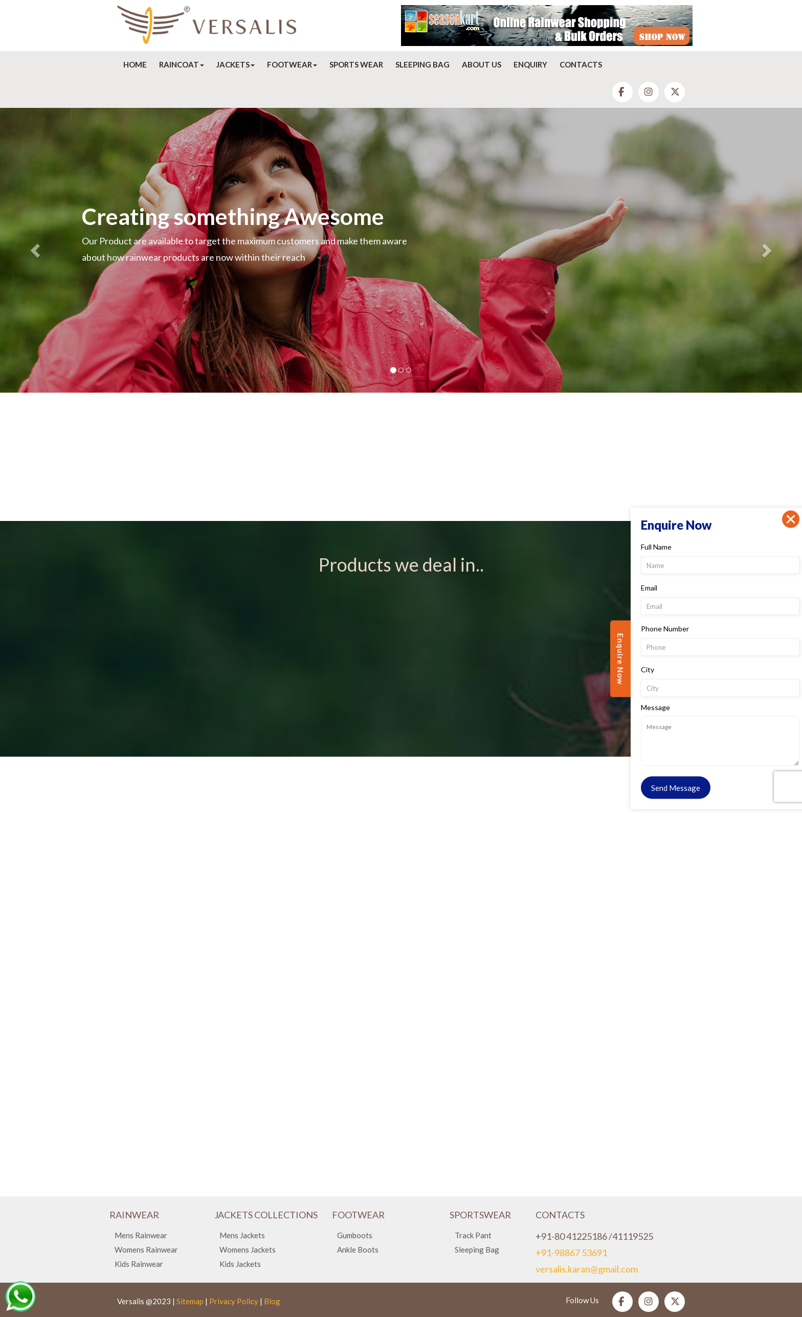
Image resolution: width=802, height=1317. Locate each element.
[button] (36, 250)
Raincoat (181, 64)
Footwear (292, 64)
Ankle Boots (357, 1249)
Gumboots (354, 1235)
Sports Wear (356, 64)
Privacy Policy (233, 1301)
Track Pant (473, 1235)
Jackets (235, 64)
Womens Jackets (247, 1249)
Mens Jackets (242, 1235)
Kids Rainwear (139, 1263)
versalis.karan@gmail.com (587, 1269)
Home (135, 64)
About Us (481, 64)
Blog (272, 1301)
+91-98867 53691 (571, 1252)
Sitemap (190, 1301)
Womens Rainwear (146, 1249)
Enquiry (530, 64)
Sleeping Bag (422, 64)
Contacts (581, 64)
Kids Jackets (240, 1263)
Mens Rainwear (141, 1235)
